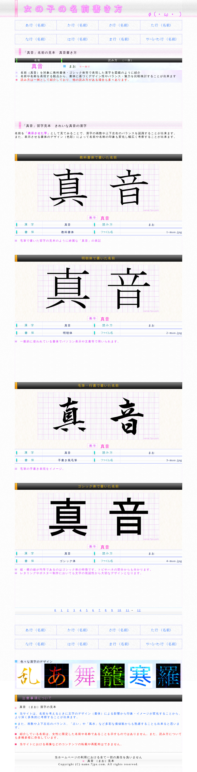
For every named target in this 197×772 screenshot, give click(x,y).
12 (139, 610)
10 (119, 610)
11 (127, 610)
